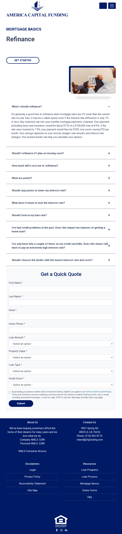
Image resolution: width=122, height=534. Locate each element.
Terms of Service (93, 392)
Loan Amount (17, 337)
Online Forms (89, 490)
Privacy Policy (32, 476)
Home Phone (17, 323)
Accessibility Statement (32, 483)
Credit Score (16, 378)
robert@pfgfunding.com (90, 439)
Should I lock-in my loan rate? (61, 215)
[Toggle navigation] (112, 6)
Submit (21, 403)
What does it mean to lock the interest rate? (61, 202)
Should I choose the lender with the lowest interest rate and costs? (61, 260)
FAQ (89, 497)
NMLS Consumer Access (32, 451)
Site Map (32, 490)
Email (13, 310)
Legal (32, 469)
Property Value (18, 351)
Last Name (16, 296)
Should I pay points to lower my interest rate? (61, 190)
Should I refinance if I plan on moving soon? (61, 153)
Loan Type (15, 364)
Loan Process (89, 476)
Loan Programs (89, 469)
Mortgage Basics (89, 483)
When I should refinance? (61, 106)
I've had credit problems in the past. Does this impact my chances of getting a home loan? (61, 229)
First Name (16, 282)
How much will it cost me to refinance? (61, 165)
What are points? (61, 178)
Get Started (22, 60)
